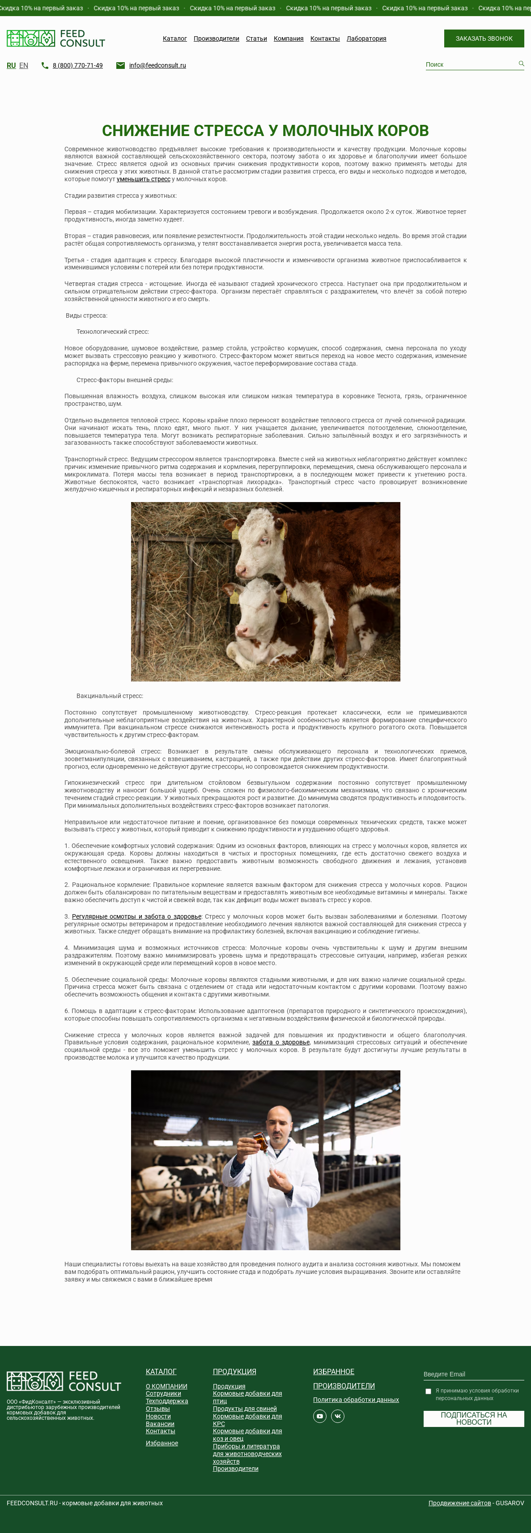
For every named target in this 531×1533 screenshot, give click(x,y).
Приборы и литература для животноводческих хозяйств (247, 1454)
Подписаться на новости (474, 1418)
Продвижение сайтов (460, 1503)
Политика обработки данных (356, 1400)
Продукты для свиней (245, 1408)
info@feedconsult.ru (157, 65)
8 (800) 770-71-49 (78, 65)
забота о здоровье (281, 1042)
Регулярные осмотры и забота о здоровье (136, 916)
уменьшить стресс (143, 179)
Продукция (234, 1371)
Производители (216, 38)
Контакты (325, 38)
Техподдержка (167, 1401)
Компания (289, 38)
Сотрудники (163, 1393)
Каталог (175, 38)
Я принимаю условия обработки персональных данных (477, 1394)
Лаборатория (367, 38)
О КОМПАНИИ (166, 1386)
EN (23, 65)
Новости (158, 1416)
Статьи (256, 38)
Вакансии (160, 1423)
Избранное (162, 1443)
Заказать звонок (484, 38)
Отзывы (158, 1408)
